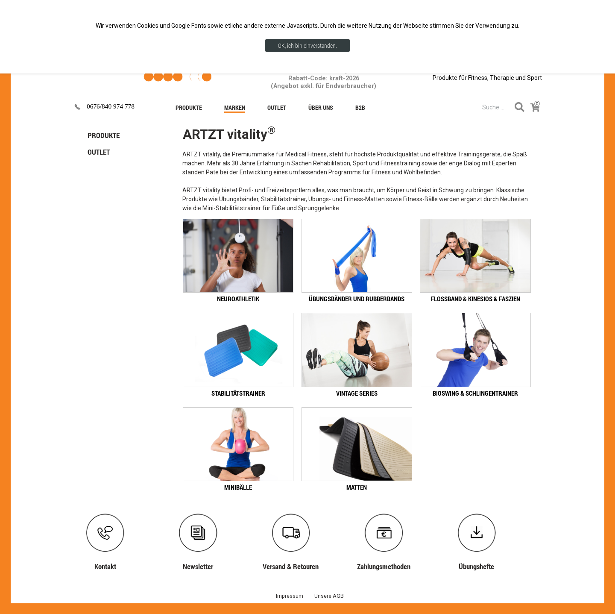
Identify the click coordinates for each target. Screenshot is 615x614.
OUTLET (99, 152)
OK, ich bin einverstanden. (307, 45)
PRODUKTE (104, 135)
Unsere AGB (329, 596)
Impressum (289, 596)
